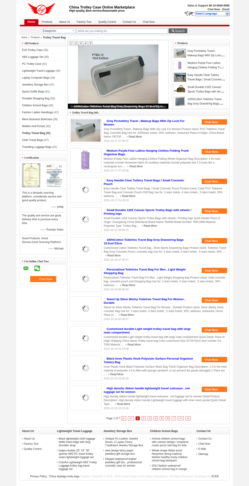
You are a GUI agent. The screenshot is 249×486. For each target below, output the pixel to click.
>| (188, 418)
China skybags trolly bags (64, 476)
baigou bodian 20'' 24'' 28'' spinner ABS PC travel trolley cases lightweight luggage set (76, 454)
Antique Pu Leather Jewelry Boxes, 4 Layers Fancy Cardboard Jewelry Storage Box (124, 442)
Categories (49, 30)
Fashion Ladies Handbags (37, 112)
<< (130, 418)
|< (123, 418)
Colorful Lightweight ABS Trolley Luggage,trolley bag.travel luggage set (78, 466)
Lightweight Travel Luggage (38, 70)
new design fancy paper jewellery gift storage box (120, 452)
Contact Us (129, 21)
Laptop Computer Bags (36, 77)
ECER (215, 476)
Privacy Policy (38, 476)
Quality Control (107, 21)
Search (179, 31)
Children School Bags (35, 105)
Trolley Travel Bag (33, 133)
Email (225, 9)
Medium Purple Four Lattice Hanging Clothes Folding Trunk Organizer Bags (205, 67)
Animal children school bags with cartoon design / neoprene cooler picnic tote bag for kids (170, 442)
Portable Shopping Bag (36, 98)
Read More (135, 136)
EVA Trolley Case (32, 50)
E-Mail (202, 448)
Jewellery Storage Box (35, 84)
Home (31, 21)
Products (47, 21)
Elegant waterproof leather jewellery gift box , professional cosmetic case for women (123, 462)
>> (180, 418)
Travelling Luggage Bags (37, 147)
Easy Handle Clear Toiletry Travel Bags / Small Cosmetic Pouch (204, 79)
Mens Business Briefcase (37, 119)
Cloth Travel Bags (32, 140)
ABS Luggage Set (32, 57)
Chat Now (213, 9)
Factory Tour (84, 21)
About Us (64, 21)
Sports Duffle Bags (33, 91)
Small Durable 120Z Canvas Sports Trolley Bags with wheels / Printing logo (206, 92)
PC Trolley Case (32, 63)
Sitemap (203, 454)
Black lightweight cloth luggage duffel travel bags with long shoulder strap (77, 442)
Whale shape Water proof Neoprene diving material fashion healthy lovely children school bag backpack (170, 455)
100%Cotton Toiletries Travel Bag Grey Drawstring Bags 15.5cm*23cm (118, 106)
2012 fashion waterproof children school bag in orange (169, 467)
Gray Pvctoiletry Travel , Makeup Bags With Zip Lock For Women (204, 55)
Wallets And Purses (33, 126)
